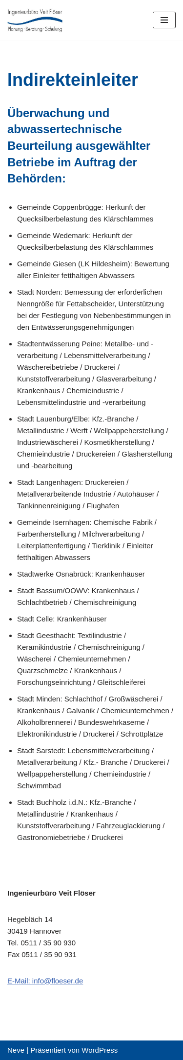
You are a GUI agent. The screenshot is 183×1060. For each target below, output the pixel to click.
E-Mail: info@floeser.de (45, 981)
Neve (15, 1050)
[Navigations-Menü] (164, 20)
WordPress (99, 1050)
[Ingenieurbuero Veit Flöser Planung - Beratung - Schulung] (36, 20)
